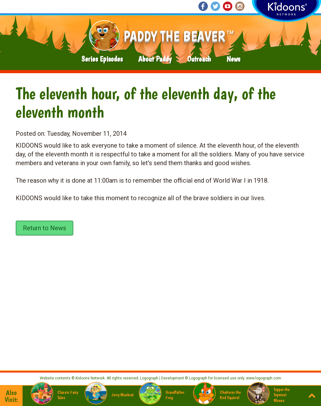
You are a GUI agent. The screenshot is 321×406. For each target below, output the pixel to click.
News (233, 58)
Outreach (199, 58)
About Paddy (154, 58)
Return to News (44, 228)
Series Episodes (102, 58)
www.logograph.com (263, 378)
